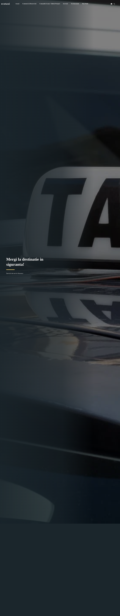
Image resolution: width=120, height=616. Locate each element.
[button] (102, 4)
